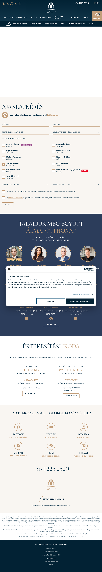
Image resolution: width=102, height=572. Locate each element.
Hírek (85, 18)
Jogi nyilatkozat (51, 548)
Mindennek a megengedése (80, 301)
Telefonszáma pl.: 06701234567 (13, 132)
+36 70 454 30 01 (51, 314)
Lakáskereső (21, 18)
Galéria (92, 24)
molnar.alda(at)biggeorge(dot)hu (76, 311)
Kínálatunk (9, 18)
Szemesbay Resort (20, 24)
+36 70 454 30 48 (26, 314)
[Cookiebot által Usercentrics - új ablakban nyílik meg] (85, 269)
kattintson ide (52, 115)
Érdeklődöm (97, 16)
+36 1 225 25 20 (82, 3)
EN (98, 3)
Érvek (63, 24)
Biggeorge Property (58, 18)
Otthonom (75, 18)
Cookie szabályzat (51, 558)
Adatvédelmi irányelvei (51, 536)
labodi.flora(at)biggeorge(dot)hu (27, 311)
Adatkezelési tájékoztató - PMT (51, 555)
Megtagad (50, 301)
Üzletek (33, 18)
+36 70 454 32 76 (75, 314)
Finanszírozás (46, 18)
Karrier (51, 564)
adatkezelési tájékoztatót (15, 198)
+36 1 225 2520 (51, 468)
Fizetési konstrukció (77, 24)
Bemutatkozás (51, 324)
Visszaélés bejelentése (51, 561)
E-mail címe (57, 124)
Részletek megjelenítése (82, 295)
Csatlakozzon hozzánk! (53, 499)
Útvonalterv (30, 393)
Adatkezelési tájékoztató (51, 552)
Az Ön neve (6, 124)
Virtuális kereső (51, 24)
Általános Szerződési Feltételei (68, 536)
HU (95, 3)
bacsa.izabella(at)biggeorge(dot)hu (52, 311)
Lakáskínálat (36, 24)
